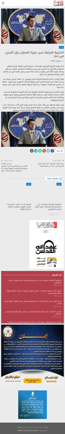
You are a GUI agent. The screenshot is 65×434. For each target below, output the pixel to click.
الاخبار (61, 47)
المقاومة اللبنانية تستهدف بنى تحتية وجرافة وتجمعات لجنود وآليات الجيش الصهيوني (35, 281)
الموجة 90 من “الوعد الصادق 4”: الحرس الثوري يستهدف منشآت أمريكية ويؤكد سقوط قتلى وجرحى (34, 292)
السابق (58, 214)
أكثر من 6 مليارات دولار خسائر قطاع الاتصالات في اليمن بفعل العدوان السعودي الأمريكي (33, 312)
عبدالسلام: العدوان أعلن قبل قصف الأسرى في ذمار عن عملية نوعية (50, 165)
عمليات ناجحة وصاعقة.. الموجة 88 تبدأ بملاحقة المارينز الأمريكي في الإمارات (35, 322)
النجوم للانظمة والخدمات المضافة (28, 430)
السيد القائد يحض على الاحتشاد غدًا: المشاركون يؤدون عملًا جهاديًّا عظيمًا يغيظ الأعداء (33, 302)
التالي (51, 214)
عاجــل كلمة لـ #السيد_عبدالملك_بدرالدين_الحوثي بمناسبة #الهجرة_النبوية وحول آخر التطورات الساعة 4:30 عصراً (14, 167)
